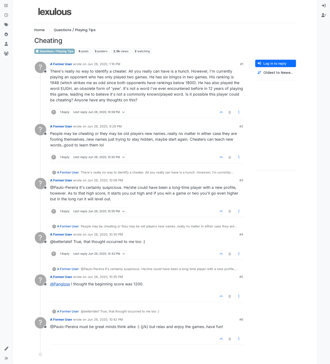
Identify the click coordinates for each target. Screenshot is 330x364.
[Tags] (6, 25)
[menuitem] (323, 6)
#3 (241, 180)
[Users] (6, 44)
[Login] (323, 6)
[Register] (323, 15)
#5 (241, 277)
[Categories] (6, 6)
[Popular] (6, 34)
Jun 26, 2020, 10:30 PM (105, 234)
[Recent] (6, 15)
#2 (241, 126)
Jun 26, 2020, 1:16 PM (103, 64)
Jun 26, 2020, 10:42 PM (105, 319)
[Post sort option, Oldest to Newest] (275, 72)
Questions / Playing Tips (54, 51)
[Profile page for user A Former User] (40, 67)
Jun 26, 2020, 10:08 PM (105, 180)
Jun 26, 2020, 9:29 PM (104, 126)
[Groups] (6, 54)
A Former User (61, 64)
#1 (241, 64)
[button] (6, 348)
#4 (241, 234)
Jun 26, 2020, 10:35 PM (105, 277)
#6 (241, 319)
